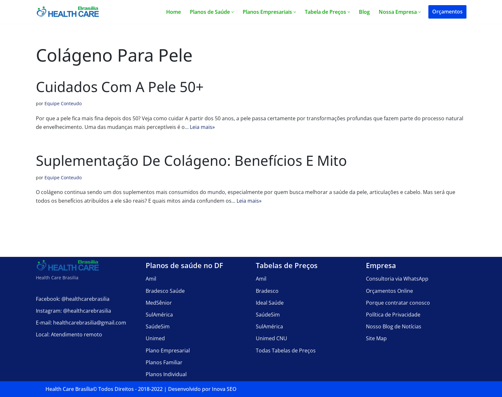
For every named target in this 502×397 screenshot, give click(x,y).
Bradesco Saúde (165, 290)
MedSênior (159, 302)
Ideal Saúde (270, 302)
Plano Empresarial (168, 350)
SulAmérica (159, 314)
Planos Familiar (164, 362)
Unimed (155, 338)
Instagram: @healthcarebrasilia (73, 310)
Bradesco (267, 290)
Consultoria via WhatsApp (397, 278)
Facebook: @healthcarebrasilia (72, 298)
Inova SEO (224, 389)
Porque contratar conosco (398, 302)
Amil (151, 278)
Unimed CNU (271, 338)
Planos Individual (166, 373)
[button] (232, 12)
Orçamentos (447, 11)
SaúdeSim (158, 326)
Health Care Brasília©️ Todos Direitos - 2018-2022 (104, 389)
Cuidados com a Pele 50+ (120, 86)
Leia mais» (202, 127)
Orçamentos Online (389, 290)
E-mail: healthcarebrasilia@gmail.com (81, 322)
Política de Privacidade (393, 314)
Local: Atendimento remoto (69, 334)
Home (173, 11)
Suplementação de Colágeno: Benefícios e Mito (191, 160)
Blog (364, 11)
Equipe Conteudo (63, 103)
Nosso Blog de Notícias (393, 326)
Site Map (376, 338)
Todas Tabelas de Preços (286, 350)
